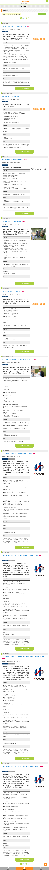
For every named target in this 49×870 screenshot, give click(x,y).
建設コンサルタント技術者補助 (10, 96)
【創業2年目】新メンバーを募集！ (11, 291)
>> (27, 18)
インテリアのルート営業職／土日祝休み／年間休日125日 (17, 359)
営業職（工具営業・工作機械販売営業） (13, 159)
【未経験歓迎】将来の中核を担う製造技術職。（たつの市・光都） (20, 555)
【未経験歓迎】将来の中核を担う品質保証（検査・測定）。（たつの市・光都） (23, 656)
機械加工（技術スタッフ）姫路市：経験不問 (14, 26)
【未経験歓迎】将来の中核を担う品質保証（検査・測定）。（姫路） (20, 766)
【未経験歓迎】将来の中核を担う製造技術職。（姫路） (17, 453)
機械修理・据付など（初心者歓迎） (11, 221)
